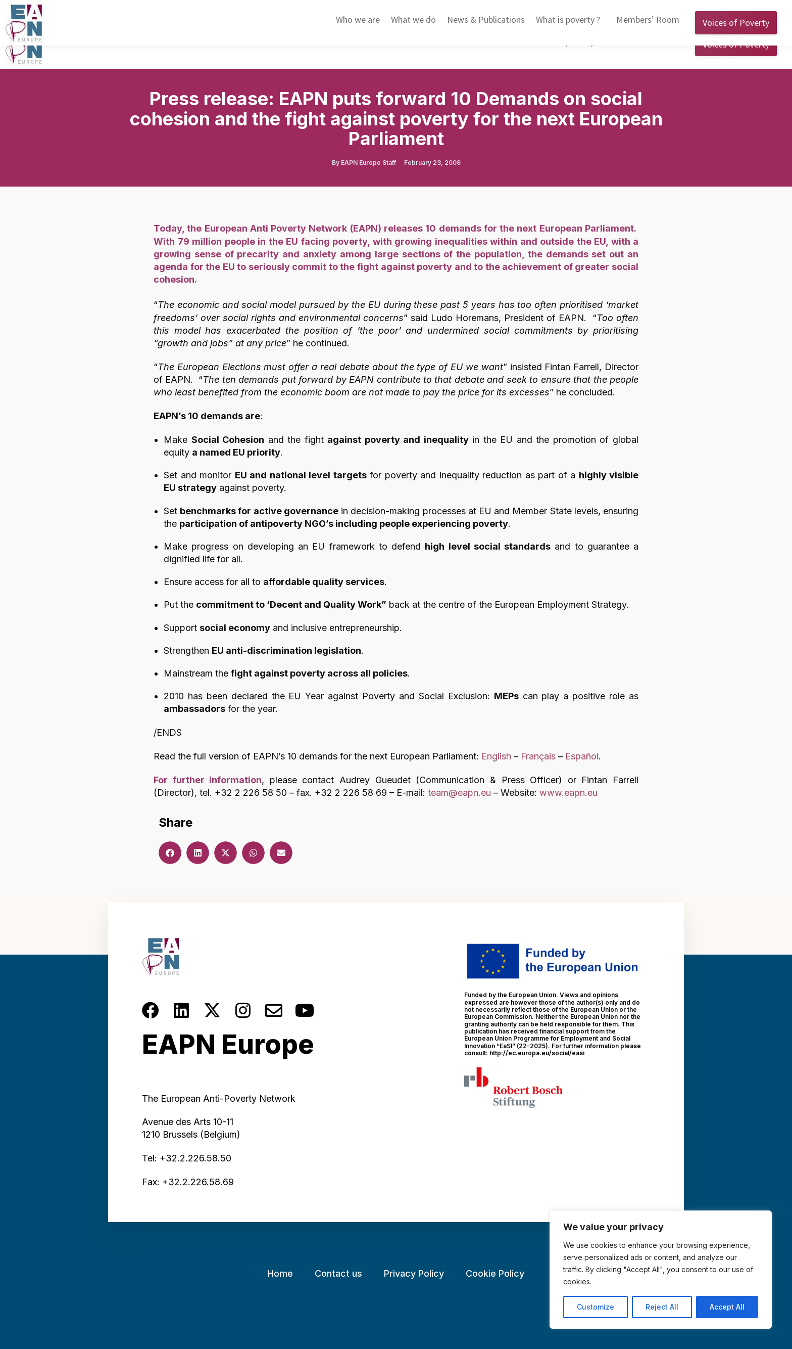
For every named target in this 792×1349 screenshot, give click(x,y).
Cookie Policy (495, 1273)
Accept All (727, 1306)
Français (538, 756)
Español (582, 756)
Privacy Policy (414, 1273)
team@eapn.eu (459, 792)
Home (280, 1273)
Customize (595, 1306)
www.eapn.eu (568, 792)
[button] (170, 852)
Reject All (662, 1306)
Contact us (338, 1273)
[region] (661, 1269)
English (614, 10)
